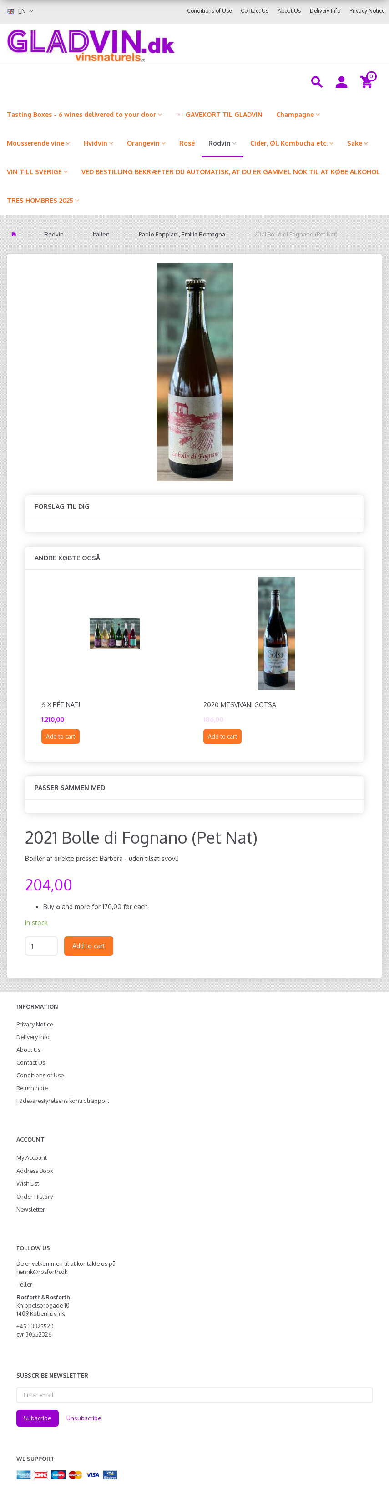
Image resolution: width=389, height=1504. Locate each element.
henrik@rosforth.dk (41, 1271)
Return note (32, 1088)
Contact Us (254, 10)
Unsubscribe (83, 1418)
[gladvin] (148, 43)
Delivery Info (325, 10)
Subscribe (37, 1418)
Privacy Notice (366, 10)
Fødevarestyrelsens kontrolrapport (62, 1100)
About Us (289, 10)
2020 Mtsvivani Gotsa (239, 705)
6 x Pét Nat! (60, 705)
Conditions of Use (209, 10)
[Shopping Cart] (368, 81)
